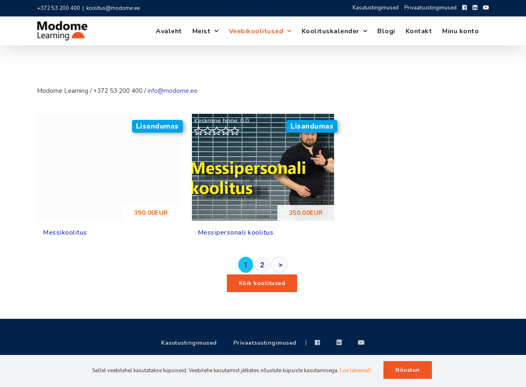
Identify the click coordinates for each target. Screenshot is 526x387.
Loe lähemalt (355, 370)
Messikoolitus (65, 232)
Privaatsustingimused (265, 343)
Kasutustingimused (189, 343)
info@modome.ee (173, 91)
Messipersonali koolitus (236, 232)
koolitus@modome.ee (113, 8)
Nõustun (407, 370)
